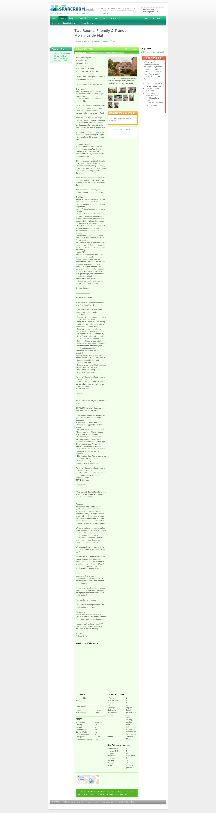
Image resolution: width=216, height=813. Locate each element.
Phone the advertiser (113, 53)
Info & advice (158, 18)
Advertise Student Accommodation (82, 18)
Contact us (130, 802)
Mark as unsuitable (101, 41)
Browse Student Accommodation (72, 18)
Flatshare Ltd (68, 802)
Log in (104, 18)
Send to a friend (83, 41)
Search (63, 18)
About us (145, 18)
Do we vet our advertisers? (153, 52)
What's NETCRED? (122, 129)
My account (93, 18)
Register (114, 18)
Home (54, 18)
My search (56, 23)
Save (114, 41)
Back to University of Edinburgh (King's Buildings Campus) (62, 56)
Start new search (60, 61)
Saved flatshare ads (70, 23)
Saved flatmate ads (88, 23)
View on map (88, 779)
